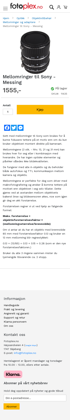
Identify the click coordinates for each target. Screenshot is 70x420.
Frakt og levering (14, 309)
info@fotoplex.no (25, 352)
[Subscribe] (11, 406)
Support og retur (14, 317)
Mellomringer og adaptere (19, 22)
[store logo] (26, 6)
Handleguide (11, 305)
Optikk (21, 18)
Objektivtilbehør (42, 18)
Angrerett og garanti (16, 313)
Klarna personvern (15, 321)
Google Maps (31, 345)
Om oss (8, 325)
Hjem (6, 18)
